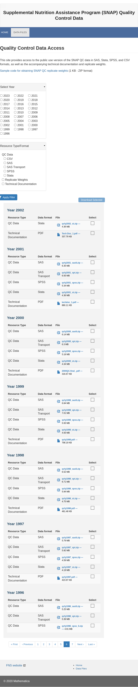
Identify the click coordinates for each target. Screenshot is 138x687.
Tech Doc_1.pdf (69, 233)
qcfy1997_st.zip (70, 567)
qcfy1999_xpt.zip (70, 410)
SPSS (9, 171)
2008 (5, 116)
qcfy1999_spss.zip (71, 420)
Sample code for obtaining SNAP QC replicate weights (34, 70)
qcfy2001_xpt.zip (70, 272)
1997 (33, 129)
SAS (8, 163)
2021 (33, 95)
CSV (8, 158)
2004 (19, 120)
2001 (19, 125)
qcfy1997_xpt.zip (70, 547)
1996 (5, 133)
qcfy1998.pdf (68, 508)
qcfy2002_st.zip (70, 223)
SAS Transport (14, 167)
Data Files (81, 668)
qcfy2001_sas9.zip (71, 263)
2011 (5, 112)
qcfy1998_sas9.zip (71, 469)
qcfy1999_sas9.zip (71, 400)
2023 (5, 95)
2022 (19, 95)
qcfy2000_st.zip (70, 361)
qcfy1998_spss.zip (71, 488)
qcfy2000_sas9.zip (71, 331)
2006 (33, 116)
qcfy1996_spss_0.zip (72, 626)
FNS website (14, 665)
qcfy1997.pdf (68, 577)
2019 (19, 99)
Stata (8, 175)
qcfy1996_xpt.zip (70, 616)
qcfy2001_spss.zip (71, 282)
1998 (19, 129)
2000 (33, 125)
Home (79, 665)
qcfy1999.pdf (68, 439)
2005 (5, 120)
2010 (19, 112)
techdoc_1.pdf (69, 302)
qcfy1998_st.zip (70, 498)
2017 (5, 104)
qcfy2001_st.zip (70, 292)
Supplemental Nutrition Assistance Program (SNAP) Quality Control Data (69, 15)
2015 (33, 104)
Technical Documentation (19, 183)
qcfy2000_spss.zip (71, 351)
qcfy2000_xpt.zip (70, 341)
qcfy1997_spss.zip (71, 557)
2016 (19, 104)
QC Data (7, 154)
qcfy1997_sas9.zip (71, 537)
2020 (5, 99)
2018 (33, 99)
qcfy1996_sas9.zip (71, 606)
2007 (19, 116)
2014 (5, 108)
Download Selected (91, 200)
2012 (33, 108)
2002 (5, 125)
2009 (33, 112)
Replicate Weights (15, 179)
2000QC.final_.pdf (71, 371)
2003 (33, 120)
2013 (19, 108)
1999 (5, 129)
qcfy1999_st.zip (70, 430)
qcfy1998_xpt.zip (70, 479)
